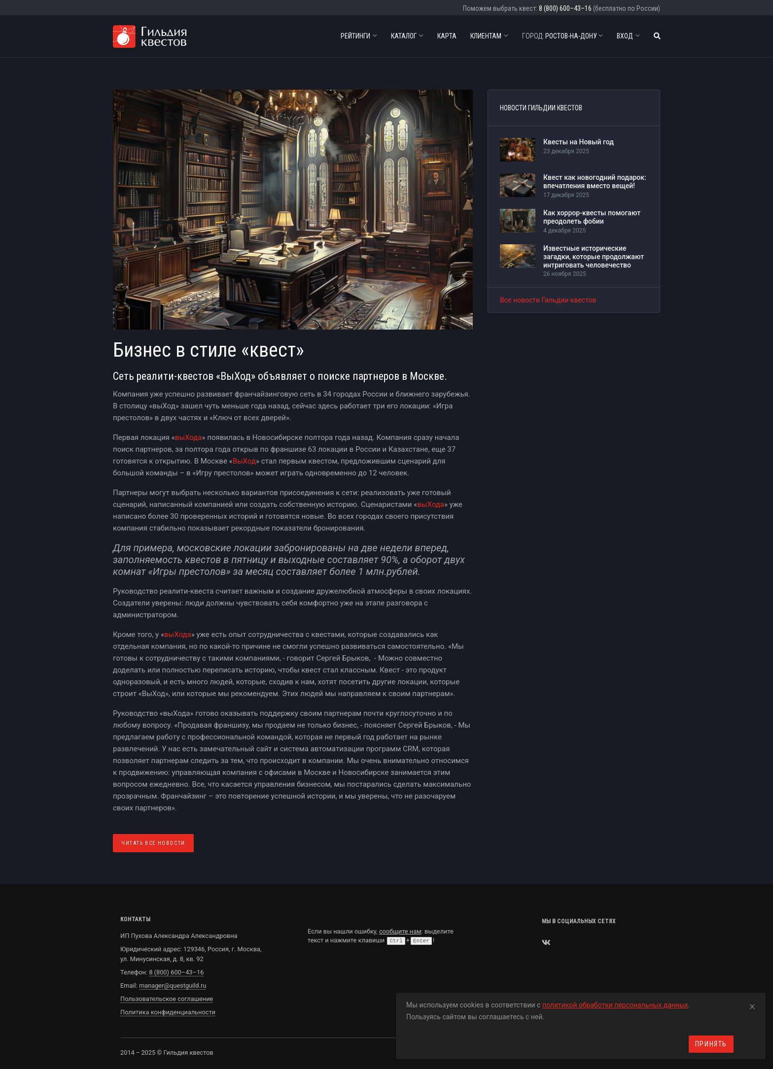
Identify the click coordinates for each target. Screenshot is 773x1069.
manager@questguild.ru (172, 985)
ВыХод (244, 461)
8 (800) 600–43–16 (565, 8)
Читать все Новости (153, 843)
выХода (188, 437)
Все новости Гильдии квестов (548, 300)
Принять (711, 1044)
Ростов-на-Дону (562, 36)
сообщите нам (400, 931)
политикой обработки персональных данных (615, 1005)
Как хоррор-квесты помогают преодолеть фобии (591, 217)
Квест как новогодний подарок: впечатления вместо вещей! (594, 181)
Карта (447, 36)
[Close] (752, 1005)
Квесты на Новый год (578, 142)
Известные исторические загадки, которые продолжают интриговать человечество (593, 256)
